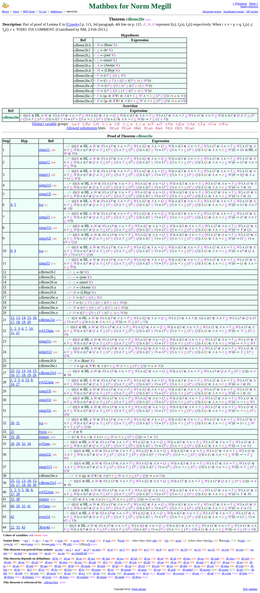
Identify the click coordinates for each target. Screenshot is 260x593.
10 (31, 329)
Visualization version (233, 11)
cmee (30, 544)
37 (12, 494)
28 (12, 444)
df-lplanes (28, 577)
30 (12, 423)
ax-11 (197, 549)
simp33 (44, 263)
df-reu (78, 562)
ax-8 (158, 549)
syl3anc (44, 444)
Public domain (139, 589)
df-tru (120, 558)
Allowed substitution (81, 128)
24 (12, 384)
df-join (35, 573)
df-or (79, 558)
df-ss (186, 562)
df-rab (92, 562)
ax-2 (77, 549)
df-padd (119, 577)
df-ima (225, 566)
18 (18, 322)
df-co (170, 566)
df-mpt (101, 566)
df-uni (30, 566)
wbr (154, 540)
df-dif (147, 562)
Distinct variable (44, 124)
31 (18, 423)
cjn (11, 544)
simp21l (45, 185)
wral (121, 540)
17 (12, 322)
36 (27, 490)
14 (23, 318)
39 (18, 494)
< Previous (239, 3)
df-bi (55, 558)
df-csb (133, 562)
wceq (76, 540)
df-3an (106, 558)
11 (12, 333)
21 (18, 333)
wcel (92, 540)
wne (108, 540)
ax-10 (183, 549)
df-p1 (82, 573)
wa (47, 540)
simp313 (45, 467)
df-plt (239, 569)
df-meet (51, 573)
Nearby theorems (249, 6)
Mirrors (5, 11)
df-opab (85, 566)
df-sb (173, 558)
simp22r (45, 454)
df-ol (146, 573)
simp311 (45, 228)
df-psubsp (83, 577)
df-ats (195, 573)
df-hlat (243, 573)
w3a (60, 540)
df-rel (141, 566)
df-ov (110, 569)
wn (26, 540)
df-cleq (230, 558)
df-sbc (118, 562)
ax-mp (59, 549)
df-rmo (63, 562)
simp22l (45, 194)
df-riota (96, 569)
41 (29, 506)
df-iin (58, 566)
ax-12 (211, 549)
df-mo (186, 558)
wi (36, 540)
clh (88, 544)
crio (179, 540)
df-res (210, 566)
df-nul (199, 562)
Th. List (42, 11)
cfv (167, 540)
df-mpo (142, 569)
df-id (115, 566)
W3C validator (250, 589)
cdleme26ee (51, 582)
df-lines (64, 577)
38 (34, 485)
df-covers (178, 573)
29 (18, 444)
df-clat (112, 573)
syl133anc (46, 331)
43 (23, 527)
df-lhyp (136, 577)
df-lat (96, 573)
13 (18, 318)
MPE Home (29, 11)
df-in (173, 562)
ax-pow (33, 553)
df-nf (160, 558)
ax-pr (48, 553)
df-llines (9, 577)
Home (16, 11)
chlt (69, 544)
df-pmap (102, 577)
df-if (213, 562)
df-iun (44, 566)
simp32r (45, 410)
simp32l (45, 238)
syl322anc (46, 382)
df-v (105, 562)
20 (29, 322)
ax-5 (122, 549)
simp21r (45, 341)
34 (29, 444)
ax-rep (239, 549)
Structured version (211, 11)
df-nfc (7, 562)
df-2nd (172, 569)
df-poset (224, 569)
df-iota (240, 566)
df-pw (226, 562)
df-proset (205, 569)
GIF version (252, 11)
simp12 (44, 162)
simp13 (44, 175)
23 (27, 380)
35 (18, 527)
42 (12, 517)
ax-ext (225, 549)
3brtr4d (44, 527)
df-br (71, 566)
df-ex (147, 558)
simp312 (45, 352)
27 (18, 384)
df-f (29, 569)
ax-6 (134, 549)
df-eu (200, 558)
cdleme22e (47, 320)
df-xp (128, 566)
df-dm (183, 566)
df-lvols (46, 577)
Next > (253, 3)
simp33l (45, 391)
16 (34, 318)
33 (12, 437)
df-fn (17, 569)
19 (23, 322)
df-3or (91, 558)
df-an (67, 558)
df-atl (210, 573)
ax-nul (18, 553)
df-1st (157, 569)
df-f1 (41, 569)
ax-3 (86, 549)
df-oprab (126, 569)
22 (12, 527)
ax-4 (110, 549)
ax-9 (171, 549)
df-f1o (68, 569)
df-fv (82, 569)
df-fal (133, 558)
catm (52, 544)
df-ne (21, 562)
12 (12, 318)
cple (242, 540)
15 (29, 318)
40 (12, 506)
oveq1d (44, 517)
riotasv (44, 437)
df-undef (187, 569)
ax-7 (146, 549)
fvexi (43, 432)
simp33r (45, 400)
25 (12, 371)
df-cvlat (226, 573)
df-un (160, 562)
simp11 (44, 150)
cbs (227, 540)
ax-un (61, 553)
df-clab (215, 558)
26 (34, 375)
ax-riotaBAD (79, 553)
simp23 (44, 217)
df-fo (54, 569)
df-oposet (129, 573)
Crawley (73, 24)
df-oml (161, 573)
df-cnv (156, 566)
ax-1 (68, 549)
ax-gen (96, 549)
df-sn (239, 562)
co (211, 540)
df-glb (18, 573)
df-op (16, 566)
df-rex (48, 562)
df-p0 (67, 573)
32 (23, 444)
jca (41, 205)
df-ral (34, 562)
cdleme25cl (47, 373)
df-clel (245, 558)
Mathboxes (56, 11)
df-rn (197, 566)
